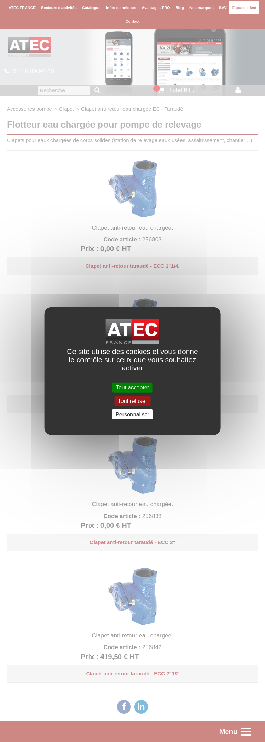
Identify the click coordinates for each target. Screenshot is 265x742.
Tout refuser (132, 401)
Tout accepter (132, 387)
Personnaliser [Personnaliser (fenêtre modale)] (132, 414)
